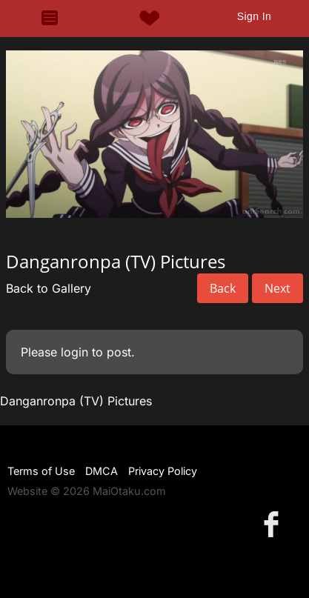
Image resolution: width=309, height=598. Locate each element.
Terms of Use (41, 471)
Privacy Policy (162, 471)
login (74, 352)
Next (277, 288)
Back (223, 288)
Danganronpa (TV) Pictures (76, 400)
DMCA (101, 471)
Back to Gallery (48, 288)
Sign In (254, 16)
